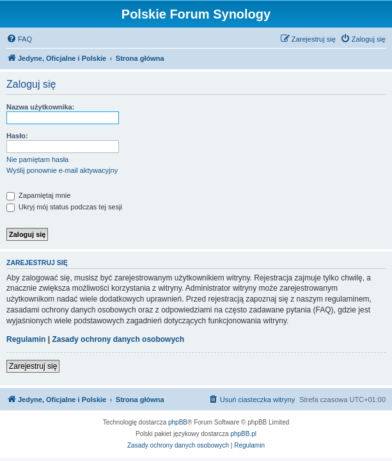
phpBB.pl (243, 433)
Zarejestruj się (33, 366)
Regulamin (25, 339)
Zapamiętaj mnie (38, 195)
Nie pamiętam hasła (37, 159)
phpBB (177, 422)
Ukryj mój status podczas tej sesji (64, 207)
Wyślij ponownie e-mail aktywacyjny (62, 170)
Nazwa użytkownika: (40, 107)
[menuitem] (19, 39)
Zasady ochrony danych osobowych (118, 339)
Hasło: (17, 136)
